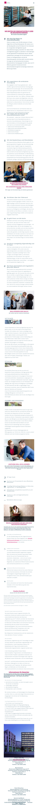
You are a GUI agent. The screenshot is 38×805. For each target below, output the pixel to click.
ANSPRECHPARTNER (19, 759)
